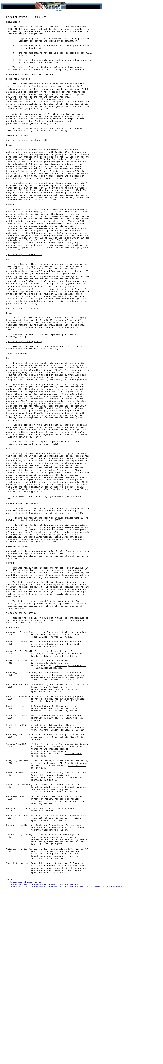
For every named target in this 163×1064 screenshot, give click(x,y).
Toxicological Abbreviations (27, 1054)
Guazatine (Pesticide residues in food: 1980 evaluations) (45, 1057)
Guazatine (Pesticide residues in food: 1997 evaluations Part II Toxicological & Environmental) (68, 1060)
